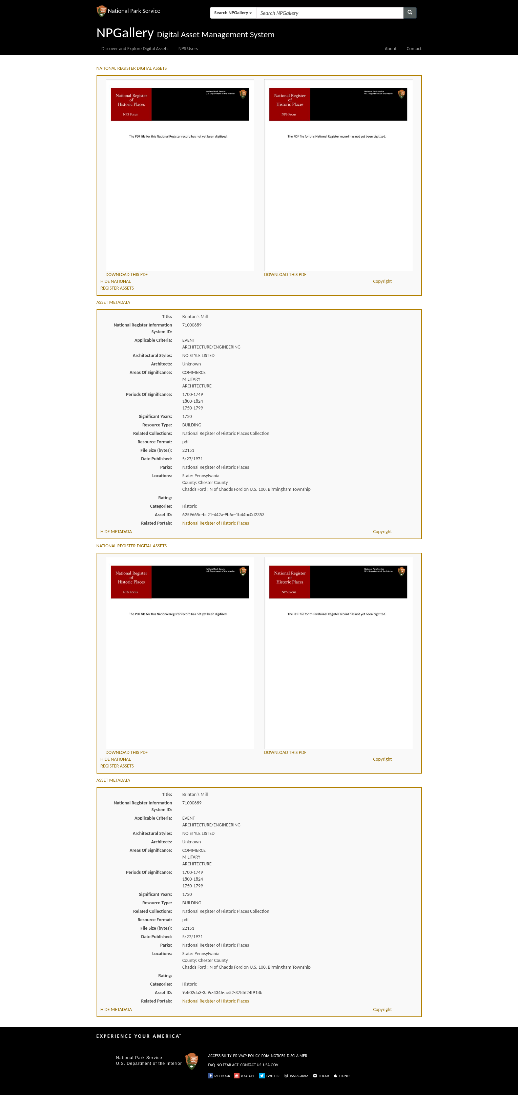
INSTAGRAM (295, 1076)
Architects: (161, 364)
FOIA (265, 1055)
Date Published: (156, 459)
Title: (167, 316)
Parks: (166, 467)
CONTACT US (250, 1064)
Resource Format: (155, 442)
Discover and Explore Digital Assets (135, 48)
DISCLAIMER (297, 1055)
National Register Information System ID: (143, 328)
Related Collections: (152, 433)
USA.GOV (270, 1064)
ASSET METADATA (113, 302)
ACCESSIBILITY (220, 1055)
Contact (414, 48)
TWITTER (269, 1076)
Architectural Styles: (152, 355)
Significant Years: (155, 416)
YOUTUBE (244, 1076)
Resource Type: (157, 425)
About (391, 48)
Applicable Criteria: (153, 340)
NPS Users (188, 48)
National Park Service (139, 1057)
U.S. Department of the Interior (149, 1063)
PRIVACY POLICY (246, 1055)
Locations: (162, 476)
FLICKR (320, 1076)
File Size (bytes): (156, 450)
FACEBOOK (219, 1076)
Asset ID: (163, 515)
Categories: (161, 506)
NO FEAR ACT (227, 1064)
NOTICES (278, 1055)
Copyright (382, 281)
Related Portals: (156, 523)
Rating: (165, 498)
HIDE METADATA (116, 531)
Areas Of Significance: (151, 372)
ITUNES (341, 1076)
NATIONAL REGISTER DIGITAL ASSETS (132, 68)
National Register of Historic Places (215, 523)
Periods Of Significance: (149, 394)
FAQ (211, 1064)
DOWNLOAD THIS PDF (127, 274)
